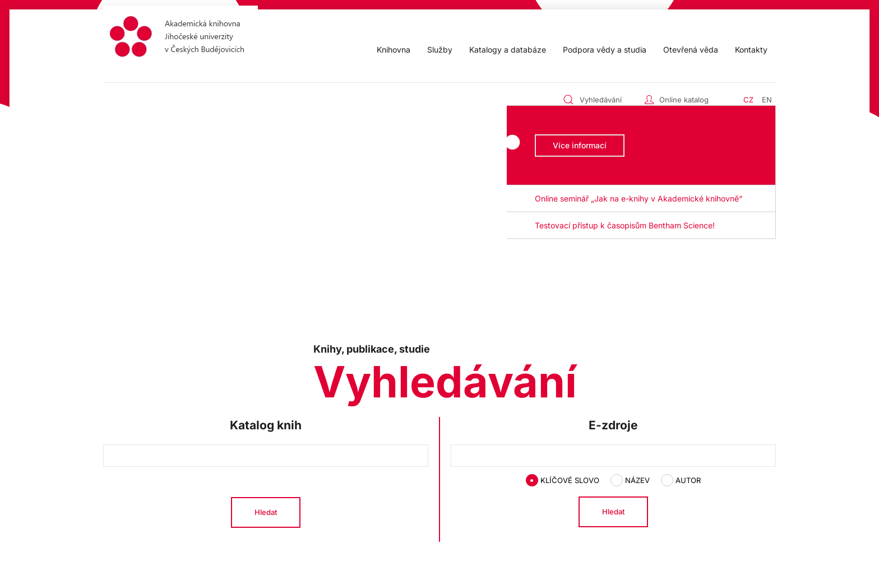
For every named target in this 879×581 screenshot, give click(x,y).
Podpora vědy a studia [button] (604, 49)
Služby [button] (439, 49)
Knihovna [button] (393, 49)
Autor (681, 480)
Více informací (580, 145)
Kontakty (751, 49)
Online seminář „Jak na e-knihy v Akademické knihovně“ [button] (638, 198)
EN (767, 99)
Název (630, 480)
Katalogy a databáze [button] (507, 49)
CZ (748, 99)
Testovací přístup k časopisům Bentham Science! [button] (625, 225)
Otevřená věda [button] (690, 49)
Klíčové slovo (562, 480)
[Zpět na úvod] (180, 38)
